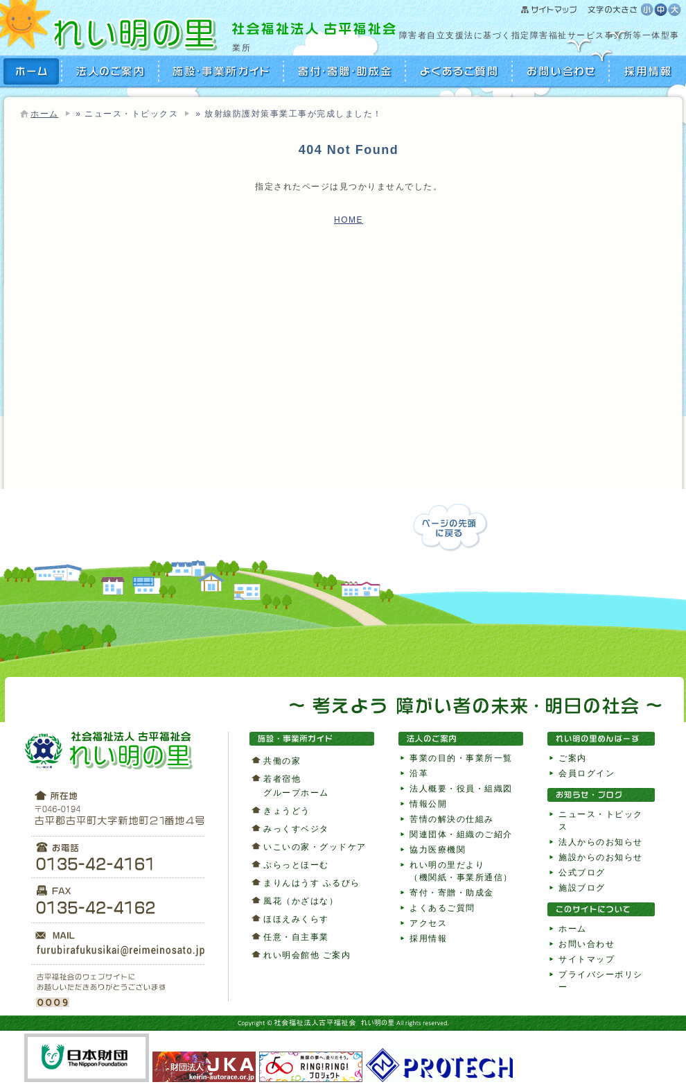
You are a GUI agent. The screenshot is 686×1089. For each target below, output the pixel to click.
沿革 (419, 773)
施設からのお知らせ (601, 857)
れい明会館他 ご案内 (307, 955)
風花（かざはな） (300, 901)
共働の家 (282, 761)
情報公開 (428, 804)
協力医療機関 (438, 850)
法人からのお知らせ (601, 842)
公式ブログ (582, 872)
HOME (32, 71)
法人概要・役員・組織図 (461, 789)
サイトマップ (581, 10)
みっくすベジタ (296, 829)
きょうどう (286, 811)
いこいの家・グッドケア (315, 847)
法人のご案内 (110, 71)
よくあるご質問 (459, 71)
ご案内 (573, 758)
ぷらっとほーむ (296, 865)
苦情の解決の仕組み (452, 819)
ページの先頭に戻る (450, 527)
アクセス (428, 923)
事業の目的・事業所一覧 (461, 758)
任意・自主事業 (296, 937)
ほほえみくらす (296, 919)
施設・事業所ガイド (221, 71)
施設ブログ (582, 888)
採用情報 (646, 71)
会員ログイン (587, 773)
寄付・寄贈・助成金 (345, 71)
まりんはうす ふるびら (311, 883)
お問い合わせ (561, 71)
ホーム (44, 114)
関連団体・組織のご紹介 (461, 834)
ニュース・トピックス (131, 114)
